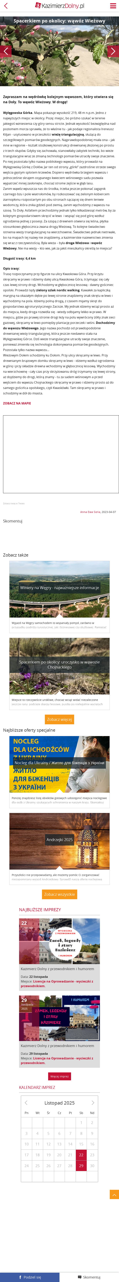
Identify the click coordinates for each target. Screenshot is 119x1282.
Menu (113, 6)
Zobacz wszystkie (59, 894)
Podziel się (32, 1277)
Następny (113, 51)
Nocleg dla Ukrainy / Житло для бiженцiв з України (59, 762)
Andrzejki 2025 (60, 839)
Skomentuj (92, 1277)
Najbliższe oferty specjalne (29, 730)
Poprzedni (6, 51)
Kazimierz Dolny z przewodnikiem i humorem (57, 968)
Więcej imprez (59, 1076)
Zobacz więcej (59, 719)
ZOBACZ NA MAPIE (17, 403)
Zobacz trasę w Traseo (14, 503)
